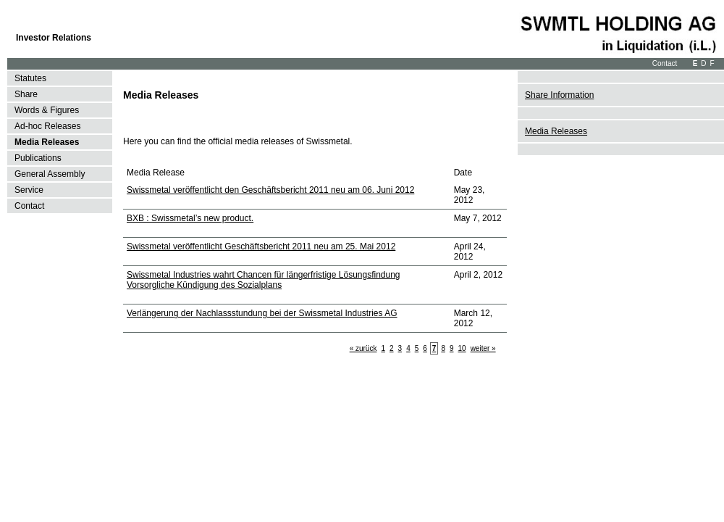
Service (28, 190)
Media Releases (46, 142)
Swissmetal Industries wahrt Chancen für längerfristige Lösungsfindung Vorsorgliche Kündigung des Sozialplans (263, 280)
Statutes (30, 78)
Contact (664, 63)
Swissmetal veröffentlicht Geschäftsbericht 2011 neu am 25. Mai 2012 (261, 246)
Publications (38, 158)
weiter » (483, 348)
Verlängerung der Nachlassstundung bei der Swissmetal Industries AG (262, 313)
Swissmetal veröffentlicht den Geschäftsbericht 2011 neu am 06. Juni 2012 (270, 190)
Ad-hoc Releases (47, 126)
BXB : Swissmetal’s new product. (190, 218)
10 (462, 348)
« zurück (363, 348)
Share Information (559, 95)
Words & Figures (46, 110)
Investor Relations (53, 38)
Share (26, 94)
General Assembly (49, 174)
